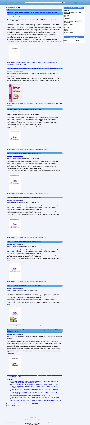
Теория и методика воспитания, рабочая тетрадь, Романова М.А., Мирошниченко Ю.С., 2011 (34, 384)
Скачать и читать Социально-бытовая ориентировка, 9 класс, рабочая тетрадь (27, 149)
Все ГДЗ (66, 15)
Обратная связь (68, 32)
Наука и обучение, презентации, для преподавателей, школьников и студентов (73, 21)
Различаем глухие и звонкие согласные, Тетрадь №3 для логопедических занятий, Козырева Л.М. (35, 400)
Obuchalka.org (10, 422)
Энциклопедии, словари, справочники (74, 25)
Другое (66, 29)
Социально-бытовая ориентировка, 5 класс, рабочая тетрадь (24, 285)
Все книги (66, 27)
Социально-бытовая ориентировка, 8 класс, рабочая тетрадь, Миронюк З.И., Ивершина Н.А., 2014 (34, 68)
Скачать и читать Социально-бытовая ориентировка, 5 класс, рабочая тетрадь (27, 325)
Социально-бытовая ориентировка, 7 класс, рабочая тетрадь (24, 197)
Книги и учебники (68, 24)
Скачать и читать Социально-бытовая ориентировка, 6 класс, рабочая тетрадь (27, 281)
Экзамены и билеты (18, 16)
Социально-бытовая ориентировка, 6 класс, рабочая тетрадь (24, 241)
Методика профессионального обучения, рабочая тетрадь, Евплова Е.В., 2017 (30, 395)
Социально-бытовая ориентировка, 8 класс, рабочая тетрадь (24, 153)
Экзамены (9, 16)
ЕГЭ (65, 16)
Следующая (35, 403)
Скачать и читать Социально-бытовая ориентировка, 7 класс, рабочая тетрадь (27, 237)
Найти (66, 30)
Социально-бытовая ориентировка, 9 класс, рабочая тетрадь (24, 109)
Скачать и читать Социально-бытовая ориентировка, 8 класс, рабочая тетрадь (27, 193)
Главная (66, 10)
